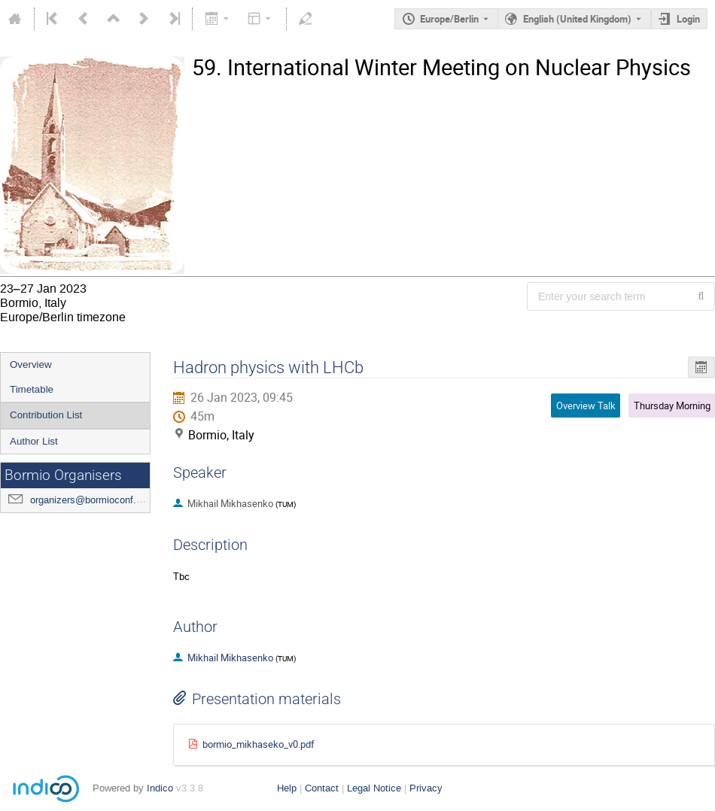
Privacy (426, 788)
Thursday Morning (672, 405)
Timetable (31, 389)
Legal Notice (374, 788)
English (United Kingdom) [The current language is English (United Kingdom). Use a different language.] (577, 19)
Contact (322, 788)
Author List (34, 441)
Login (688, 19)
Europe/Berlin (449, 19)
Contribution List (46, 415)
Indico (160, 788)
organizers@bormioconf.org (90, 500)
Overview (31, 364)
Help (287, 788)
